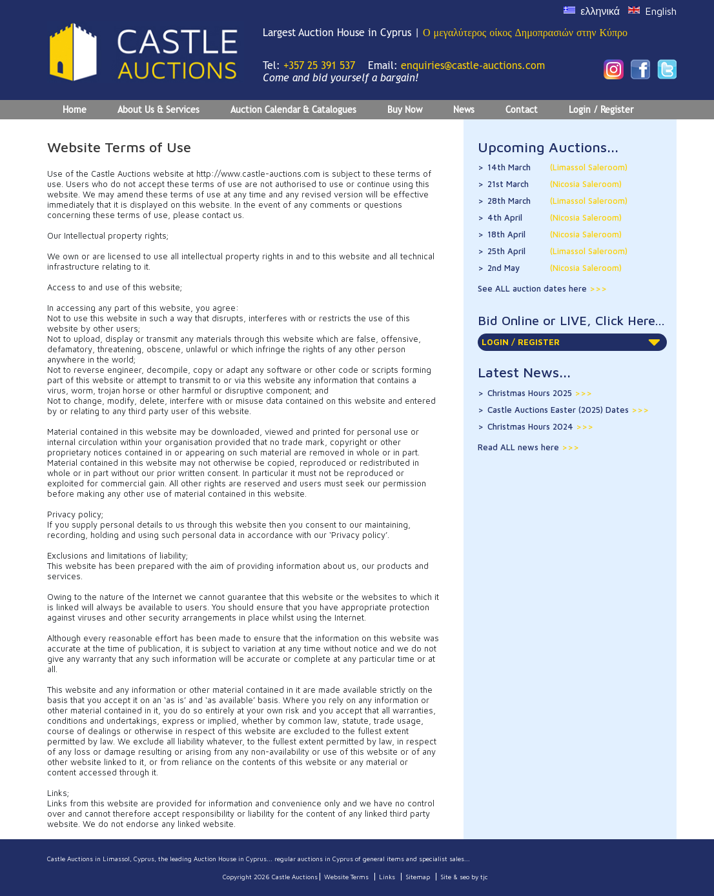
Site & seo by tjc (464, 877)
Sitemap (417, 877)
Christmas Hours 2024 (540, 426)
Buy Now (404, 110)
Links (387, 877)
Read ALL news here (520, 447)
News (463, 110)
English (661, 11)
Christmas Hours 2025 (539, 393)
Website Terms (346, 877)
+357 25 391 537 (319, 65)
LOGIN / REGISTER (571, 342)
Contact (521, 110)
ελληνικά (600, 11)
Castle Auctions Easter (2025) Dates (568, 409)
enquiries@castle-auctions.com (473, 65)
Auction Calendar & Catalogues (293, 110)
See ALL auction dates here (533, 288)
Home (75, 110)
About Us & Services (158, 110)
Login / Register (601, 110)
